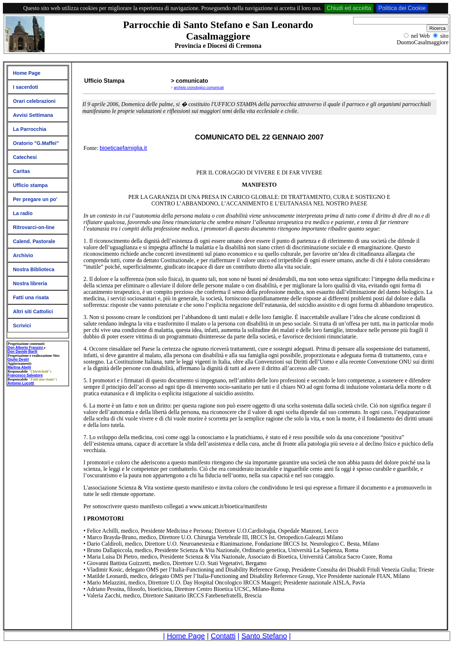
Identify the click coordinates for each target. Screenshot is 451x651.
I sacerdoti (25, 87)
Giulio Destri (18, 359)
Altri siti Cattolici (33, 311)
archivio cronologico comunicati (199, 88)
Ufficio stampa (30, 185)
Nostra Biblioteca (33, 269)
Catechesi (25, 157)
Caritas (21, 171)
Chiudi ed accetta (349, 8)
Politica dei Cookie (402, 8)
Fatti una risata (31, 297)
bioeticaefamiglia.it (123, 148)
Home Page (26, 73)
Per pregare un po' (35, 199)
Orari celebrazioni (34, 101)
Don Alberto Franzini (26, 348)
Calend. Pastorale (34, 241)
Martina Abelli (19, 367)
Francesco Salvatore (25, 375)
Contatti (223, 636)
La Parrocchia (29, 129)
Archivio (23, 255)
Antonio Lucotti (21, 383)
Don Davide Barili (22, 352)
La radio (22, 213)
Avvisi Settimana (33, 115)
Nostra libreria (30, 283)
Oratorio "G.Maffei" (36, 143)
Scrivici (22, 325)
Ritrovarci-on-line (34, 227)
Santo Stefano (264, 636)
